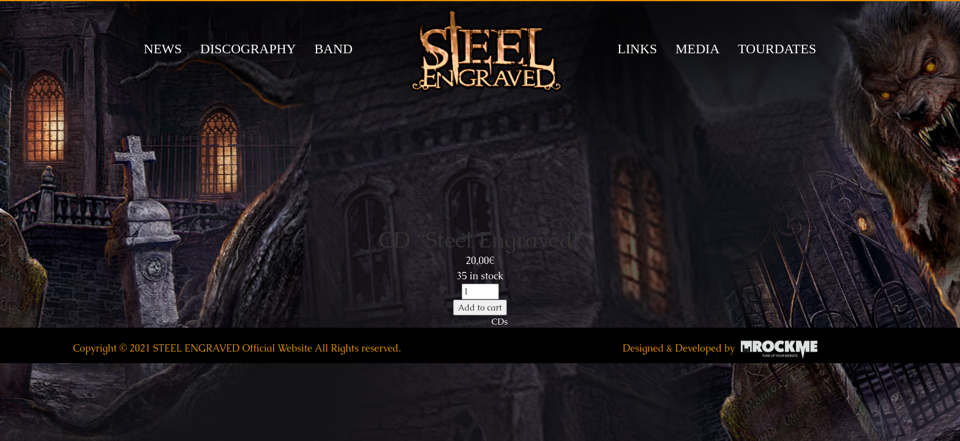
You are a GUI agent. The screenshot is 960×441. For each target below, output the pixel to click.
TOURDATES (777, 48)
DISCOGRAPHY (248, 48)
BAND (333, 48)
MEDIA (697, 48)
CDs (500, 321)
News (163, 48)
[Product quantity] (480, 292)
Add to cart (480, 307)
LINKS (638, 48)
